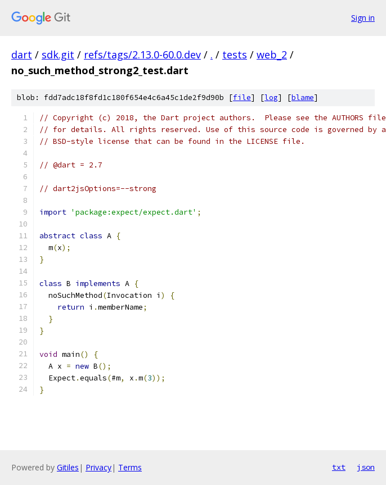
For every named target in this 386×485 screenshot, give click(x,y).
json (366, 467)
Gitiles (68, 467)
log (271, 97)
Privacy (98, 467)
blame (302, 97)
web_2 (272, 54)
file (242, 97)
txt (338, 467)
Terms (130, 467)
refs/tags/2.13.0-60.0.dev (142, 54)
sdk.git (58, 54)
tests (234, 54)
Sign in (363, 17)
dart (21, 54)
